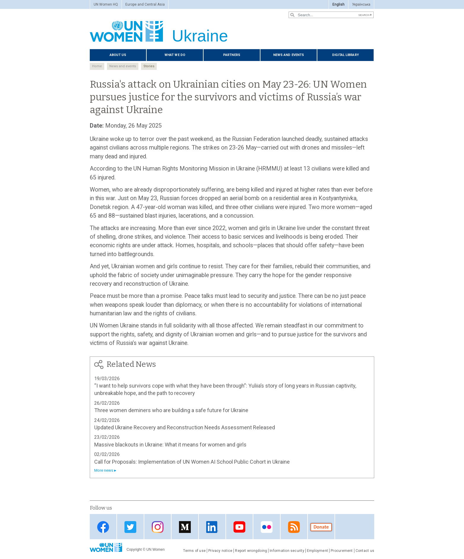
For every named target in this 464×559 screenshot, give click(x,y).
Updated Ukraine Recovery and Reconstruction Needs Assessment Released (184, 427)
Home (97, 66)
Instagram (157, 527)
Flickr (266, 527)
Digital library (345, 55)
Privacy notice (220, 551)
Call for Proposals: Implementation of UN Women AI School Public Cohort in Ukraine (192, 462)
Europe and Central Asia (145, 4)
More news (103, 470)
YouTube (239, 527)
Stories (148, 66)
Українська (361, 4)
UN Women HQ (106, 4)
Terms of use (194, 551)
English (338, 4)
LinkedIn (212, 527)
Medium (185, 527)
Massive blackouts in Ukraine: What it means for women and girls (170, 444)
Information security (287, 551)
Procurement (342, 551)
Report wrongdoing (251, 551)
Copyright (134, 549)
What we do (174, 55)
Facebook (103, 527)
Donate (321, 527)
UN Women (155, 549)
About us (118, 55)
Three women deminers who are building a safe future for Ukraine (171, 410)
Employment (317, 551)
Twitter (130, 527)
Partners (231, 55)
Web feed (294, 527)
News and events (288, 55)
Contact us (365, 551)
